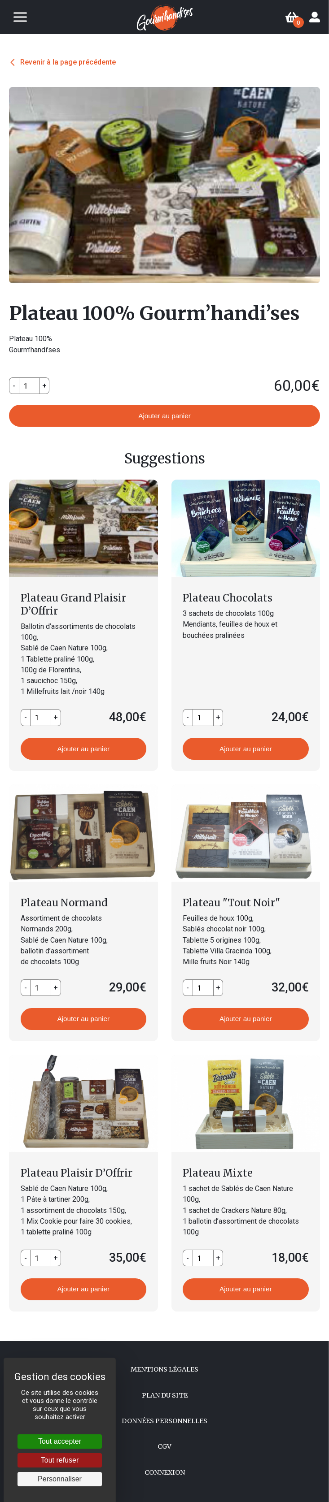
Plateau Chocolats (227, 598)
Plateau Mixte (218, 1173)
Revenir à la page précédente (68, 62)
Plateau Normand (64, 902)
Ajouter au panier (164, 416)
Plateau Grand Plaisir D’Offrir (73, 604)
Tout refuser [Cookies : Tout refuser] (60, 1460)
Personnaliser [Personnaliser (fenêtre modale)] (60, 1479)
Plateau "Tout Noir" (231, 902)
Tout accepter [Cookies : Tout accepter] (59, 1441)
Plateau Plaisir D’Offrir (76, 1173)
